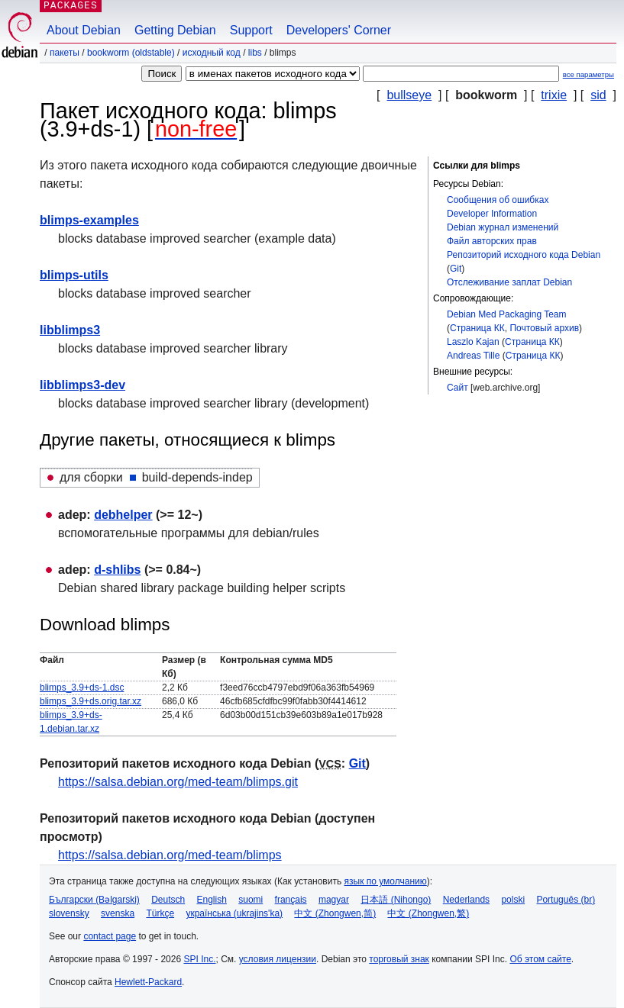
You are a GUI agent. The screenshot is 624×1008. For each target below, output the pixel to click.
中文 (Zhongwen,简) (335, 913)
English (212, 899)
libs (255, 52)
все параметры (588, 74)
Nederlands (466, 899)
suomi (250, 899)
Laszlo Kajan (473, 342)
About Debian (84, 30)
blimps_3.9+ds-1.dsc (82, 687)
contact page (109, 936)
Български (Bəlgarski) (94, 899)
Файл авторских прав (492, 241)
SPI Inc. (199, 959)
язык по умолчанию (385, 881)
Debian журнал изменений (502, 227)
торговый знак (399, 959)
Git (455, 268)
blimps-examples (89, 220)
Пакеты (64, 52)
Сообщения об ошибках (497, 200)
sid (598, 95)
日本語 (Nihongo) (395, 899)
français (291, 899)
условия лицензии (277, 959)
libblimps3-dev (82, 384)
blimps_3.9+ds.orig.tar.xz (90, 701)
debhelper (123, 514)
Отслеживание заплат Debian (509, 282)
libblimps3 (70, 330)
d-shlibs (117, 569)
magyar (333, 899)
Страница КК (477, 328)
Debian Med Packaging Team (507, 314)
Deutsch (168, 899)
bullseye (409, 95)
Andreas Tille (473, 355)
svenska (117, 913)
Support (251, 30)
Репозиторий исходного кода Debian (523, 255)
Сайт (457, 387)
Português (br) (565, 899)
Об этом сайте (540, 959)
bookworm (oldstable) (131, 52)
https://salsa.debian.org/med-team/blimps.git (178, 781)
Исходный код (212, 52)
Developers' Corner (338, 30)
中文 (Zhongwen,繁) (428, 913)
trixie (554, 95)
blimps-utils (74, 275)
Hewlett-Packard (148, 982)
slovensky (69, 913)
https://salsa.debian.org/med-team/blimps (170, 855)
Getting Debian (175, 30)
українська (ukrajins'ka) (234, 913)
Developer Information (492, 213)
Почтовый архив (544, 328)
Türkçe (160, 913)
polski (513, 899)
